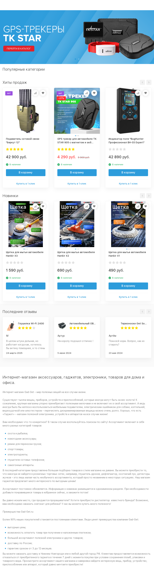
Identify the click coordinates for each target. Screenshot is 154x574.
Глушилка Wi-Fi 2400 (31, 323)
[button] (75, 59)
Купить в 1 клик (25, 183)
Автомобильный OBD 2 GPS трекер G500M (83, 323)
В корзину (26, 172)
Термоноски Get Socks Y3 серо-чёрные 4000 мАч (134, 323)
